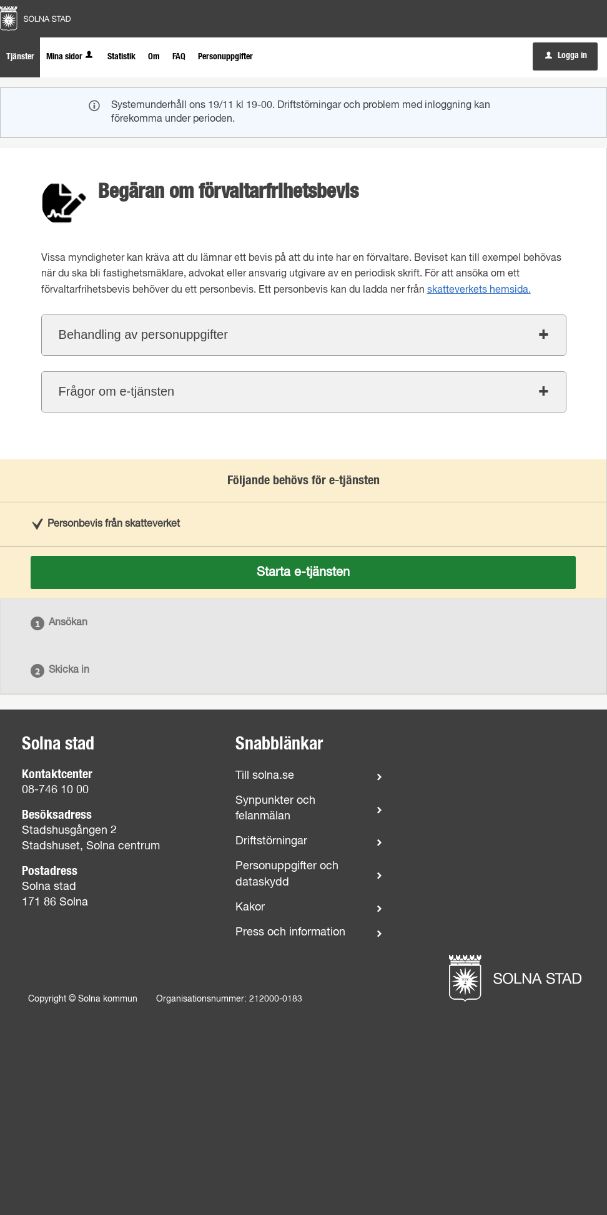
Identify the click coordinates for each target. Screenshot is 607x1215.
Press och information (290, 932)
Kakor (250, 907)
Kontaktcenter (57, 774)
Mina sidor (70, 56)
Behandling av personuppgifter (143, 334)
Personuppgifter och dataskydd (286, 874)
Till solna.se (264, 775)
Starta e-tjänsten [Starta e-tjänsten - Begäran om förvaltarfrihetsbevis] (303, 572)
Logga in (566, 55)
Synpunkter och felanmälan (275, 808)
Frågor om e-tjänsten (117, 391)
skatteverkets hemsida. (479, 290)
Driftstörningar (271, 841)
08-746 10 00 (55, 790)
